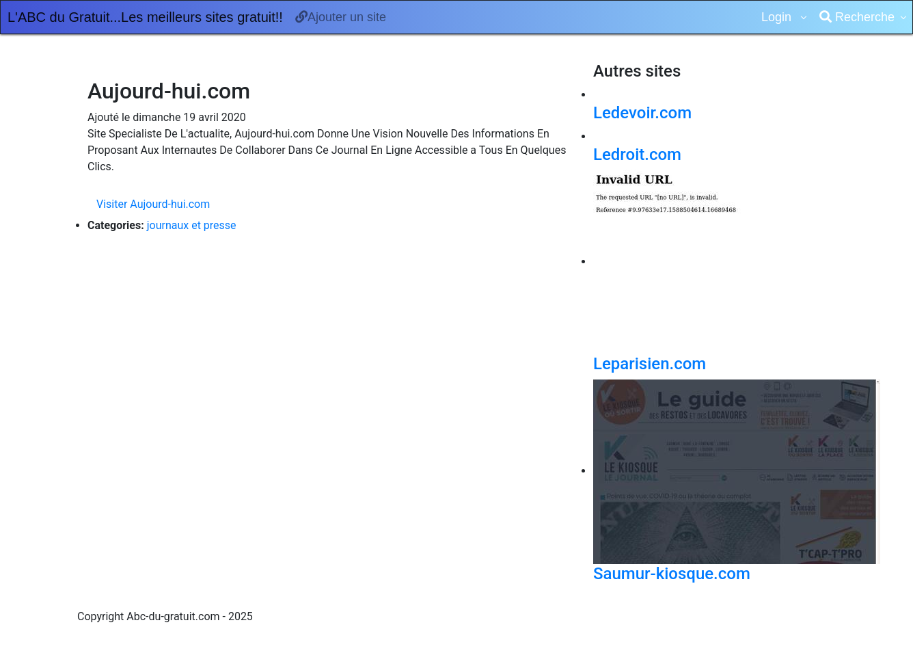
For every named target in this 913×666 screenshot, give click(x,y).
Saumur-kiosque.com (671, 573)
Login (778, 17)
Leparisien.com (649, 363)
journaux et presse (191, 225)
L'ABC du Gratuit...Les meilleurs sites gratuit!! (145, 17)
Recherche (857, 17)
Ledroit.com (637, 154)
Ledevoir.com (642, 112)
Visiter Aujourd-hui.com (153, 204)
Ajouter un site (340, 17)
